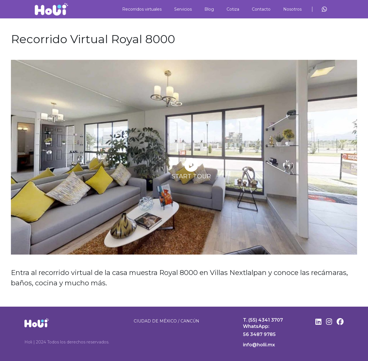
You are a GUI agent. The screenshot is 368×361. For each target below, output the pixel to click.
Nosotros (292, 9)
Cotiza (233, 9)
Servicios (183, 9)
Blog (209, 9)
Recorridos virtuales (142, 9)
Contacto (261, 9)
